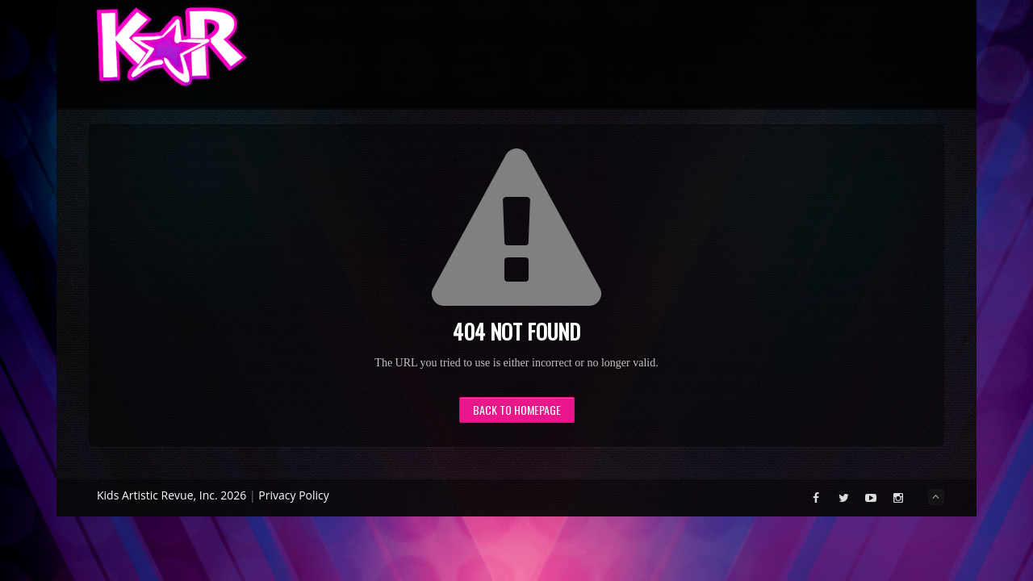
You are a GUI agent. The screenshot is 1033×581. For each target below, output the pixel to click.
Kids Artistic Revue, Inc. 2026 (171, 495)
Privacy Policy (293, 495)
